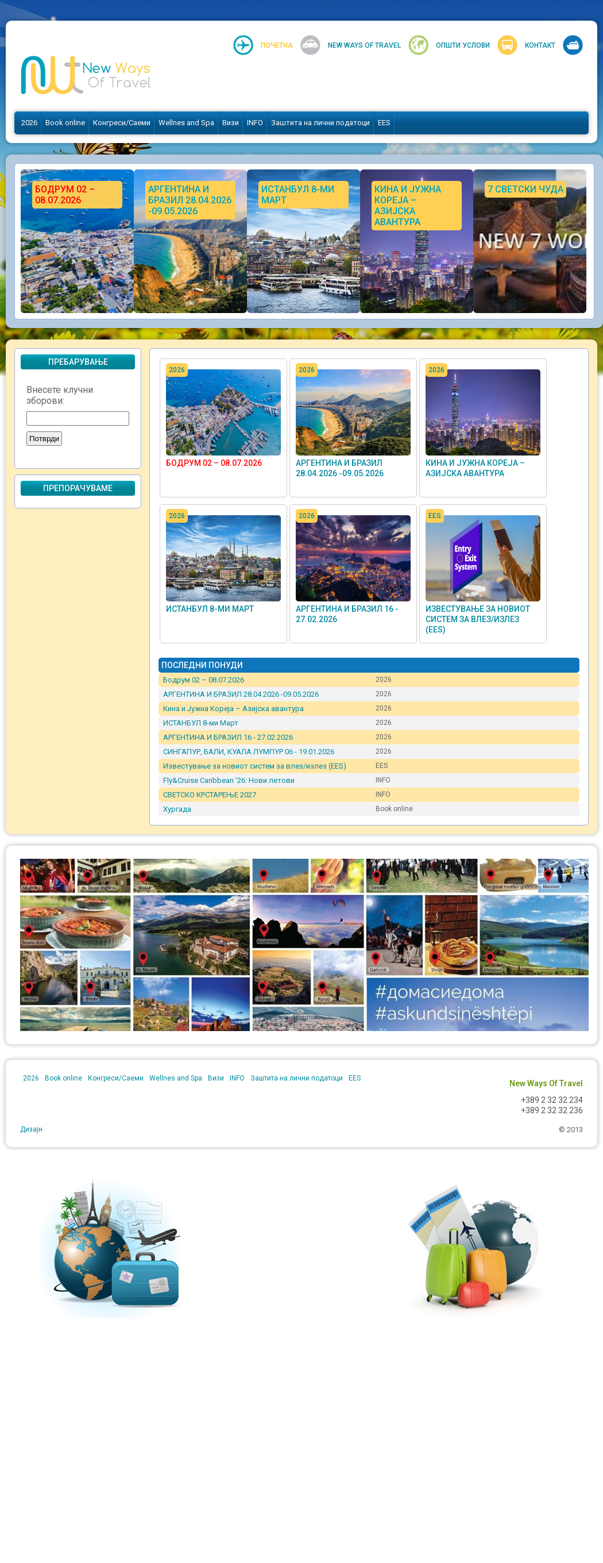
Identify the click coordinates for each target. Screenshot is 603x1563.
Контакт (540, 45)
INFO (255, 122)
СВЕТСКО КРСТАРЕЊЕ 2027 (209, 794)
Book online (65, 122)
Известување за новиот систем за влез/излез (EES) (478, 619)
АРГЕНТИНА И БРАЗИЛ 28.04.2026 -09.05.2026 (241, 694)
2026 (29, 122)
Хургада (177, 809)
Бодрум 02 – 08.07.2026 (214, 463)
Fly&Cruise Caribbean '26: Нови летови (229, 780)
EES (384, 122)
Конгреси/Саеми (121, 122)
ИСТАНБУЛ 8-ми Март (210, 608)
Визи (230, 122)
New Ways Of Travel (364, 45)
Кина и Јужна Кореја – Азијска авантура (233, 708)
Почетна (277, 45)
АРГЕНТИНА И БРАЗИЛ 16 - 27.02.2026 (228, 737)
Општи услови (463, 45)
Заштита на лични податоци (320, 122)
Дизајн (31, 1129)
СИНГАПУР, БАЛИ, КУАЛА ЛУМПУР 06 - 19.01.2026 (248, 751)
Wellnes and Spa (186, 122)
